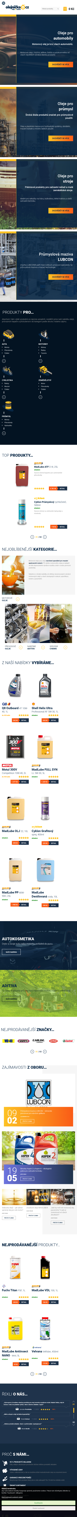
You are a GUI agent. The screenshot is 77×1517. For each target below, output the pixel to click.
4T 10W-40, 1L (15, 709)
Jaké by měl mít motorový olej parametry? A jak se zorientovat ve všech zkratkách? (62, 1211)
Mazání (7, 386)
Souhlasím (38, 1503)
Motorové (7, 599)
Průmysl (6, 416)
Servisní (54, 647)
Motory (6, 347)
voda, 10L (45, 893)
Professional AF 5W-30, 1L (45, 709)
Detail (62, 488)
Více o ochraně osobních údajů (12, 1497)
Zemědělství (44, 380)
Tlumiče (44, 353)
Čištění (6, 353)
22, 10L (15, 831)
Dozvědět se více (60, 64)
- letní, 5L (15, 1352)
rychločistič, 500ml (50, 503)
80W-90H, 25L (13, 893)
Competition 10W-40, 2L (14, 770)
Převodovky (8, 350)
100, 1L (45, 1290)
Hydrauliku (8, 425)
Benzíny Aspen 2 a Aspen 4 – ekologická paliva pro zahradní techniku (36, 1169)
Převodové (10, 647)
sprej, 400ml (42, 832)
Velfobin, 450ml (45, 1351)
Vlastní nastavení (38, 1508)
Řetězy (43, 350)
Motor (43, 383)
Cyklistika (7, 380)
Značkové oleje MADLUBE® (37, 1207)
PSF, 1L (13, 1290)
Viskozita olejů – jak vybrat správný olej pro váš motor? (12, 1208)
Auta (4, 344)
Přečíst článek (27, 1121)
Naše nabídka (11, 952)
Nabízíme (31, 647)
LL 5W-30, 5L (44, 770)
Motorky (43, 344)
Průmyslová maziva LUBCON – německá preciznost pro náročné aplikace (36, 1112)
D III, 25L (46, 466)
